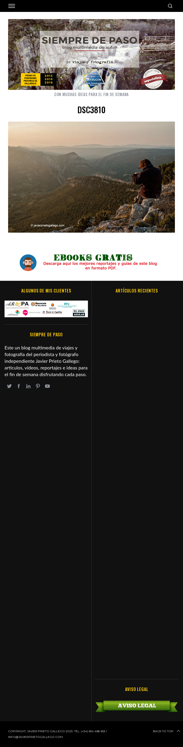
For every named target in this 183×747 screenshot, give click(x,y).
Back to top (167, 731)
